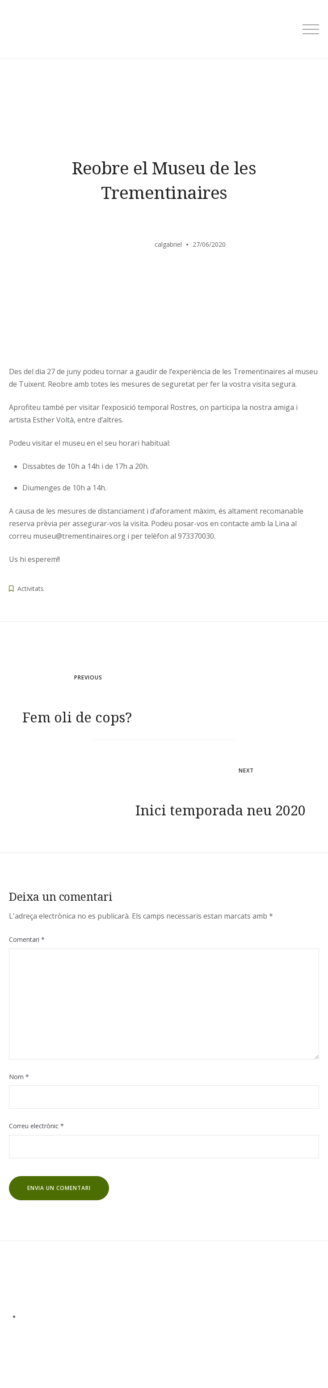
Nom (19, 1076)
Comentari (27, 939)
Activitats (30, 588)
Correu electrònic (36, 1126)
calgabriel (168, 244)
